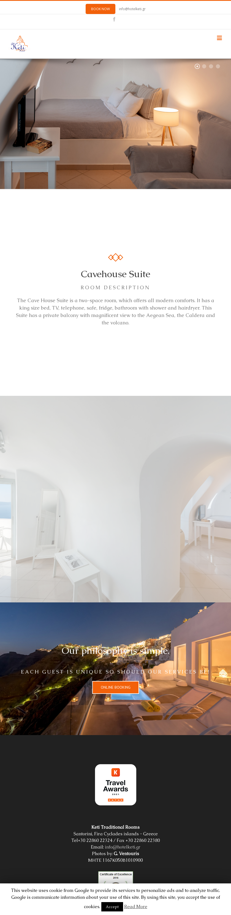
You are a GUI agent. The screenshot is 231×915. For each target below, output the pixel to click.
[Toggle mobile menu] (220, 38)
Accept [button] (112, 906)
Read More (135, 907)
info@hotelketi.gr (132, 9)
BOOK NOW (100, 9)
